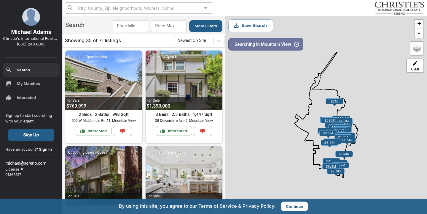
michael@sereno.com (25, 163)
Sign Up (31, 134)
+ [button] (419, 24)
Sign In (45, 149)
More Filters (206, 25)
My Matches (23, 84)
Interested (21, 97)
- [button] (419, 33)
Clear (415, 65)
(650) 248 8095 (31, 44)
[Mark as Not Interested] (122, 131)
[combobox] (139, 7)
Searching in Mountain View (267, 44)
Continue (294, 206)
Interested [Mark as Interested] (93, 131)
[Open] (205, 8)
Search (18, 70)
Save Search (250, 26)
